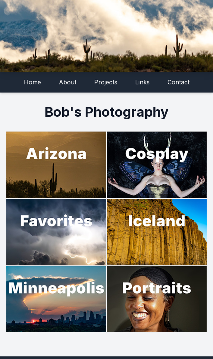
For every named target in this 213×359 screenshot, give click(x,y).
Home (32, 82)
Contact (179, 82)
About (67, 82)
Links (142, 82)
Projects (105, 82)
